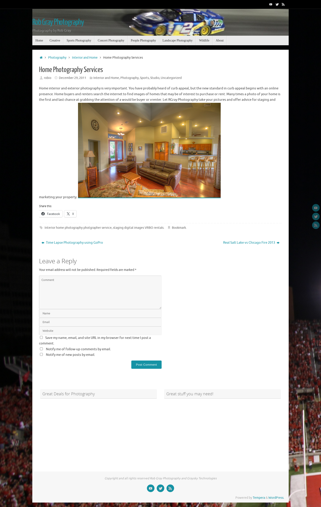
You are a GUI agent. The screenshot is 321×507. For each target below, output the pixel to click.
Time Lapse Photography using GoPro (72, 243)
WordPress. (276, 498)
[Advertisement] (98, 432)
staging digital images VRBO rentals (138, 228)
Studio (154, 78)
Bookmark (179, 228)
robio (47, 78)
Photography (57, 58)
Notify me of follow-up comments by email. (78, 349)
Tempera (259, 498)
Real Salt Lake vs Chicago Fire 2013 (251, 243)
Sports (144, 78)
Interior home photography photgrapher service (78, 228)
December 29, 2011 (72, 78)
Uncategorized (171, 78)
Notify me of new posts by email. (70, 355)
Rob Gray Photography (58, 22)
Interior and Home (85, 58)
